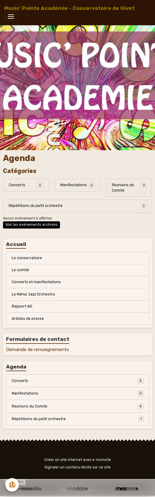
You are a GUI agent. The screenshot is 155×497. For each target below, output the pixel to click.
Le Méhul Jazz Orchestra (33, 294)
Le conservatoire (27, 258)
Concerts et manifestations (36, 282)
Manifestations (73, 185)
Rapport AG (22, 306)
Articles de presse (28, 319)
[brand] (69, 8)
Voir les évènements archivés (31, 225)
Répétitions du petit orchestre (36, 206)
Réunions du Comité (123, 187)
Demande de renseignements (37, 349)
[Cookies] (12, 485)
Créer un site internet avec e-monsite (77, 460)
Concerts (17, 185)
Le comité (20, 270)
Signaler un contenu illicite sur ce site (77, 467)
